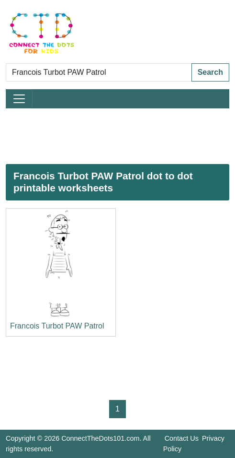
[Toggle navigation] (19, 98)
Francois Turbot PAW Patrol (57, 326)
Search (210, 72)
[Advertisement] (117, 136)
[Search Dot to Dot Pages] (99, 72)
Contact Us (182, 438)
